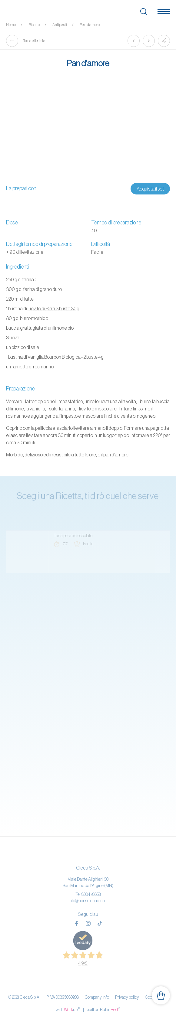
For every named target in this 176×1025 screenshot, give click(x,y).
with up (68, 1009)
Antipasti (59, 24)
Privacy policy (127, 997)
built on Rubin (103, 1009)
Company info (97, 997)
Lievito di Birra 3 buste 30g (53, 308)
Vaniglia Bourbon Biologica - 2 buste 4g (66, 357)
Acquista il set (150, 188)
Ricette (34, 24)
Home (11, 24)
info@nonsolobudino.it (88, 900)
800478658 (91, 894)
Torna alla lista (25, 41)
